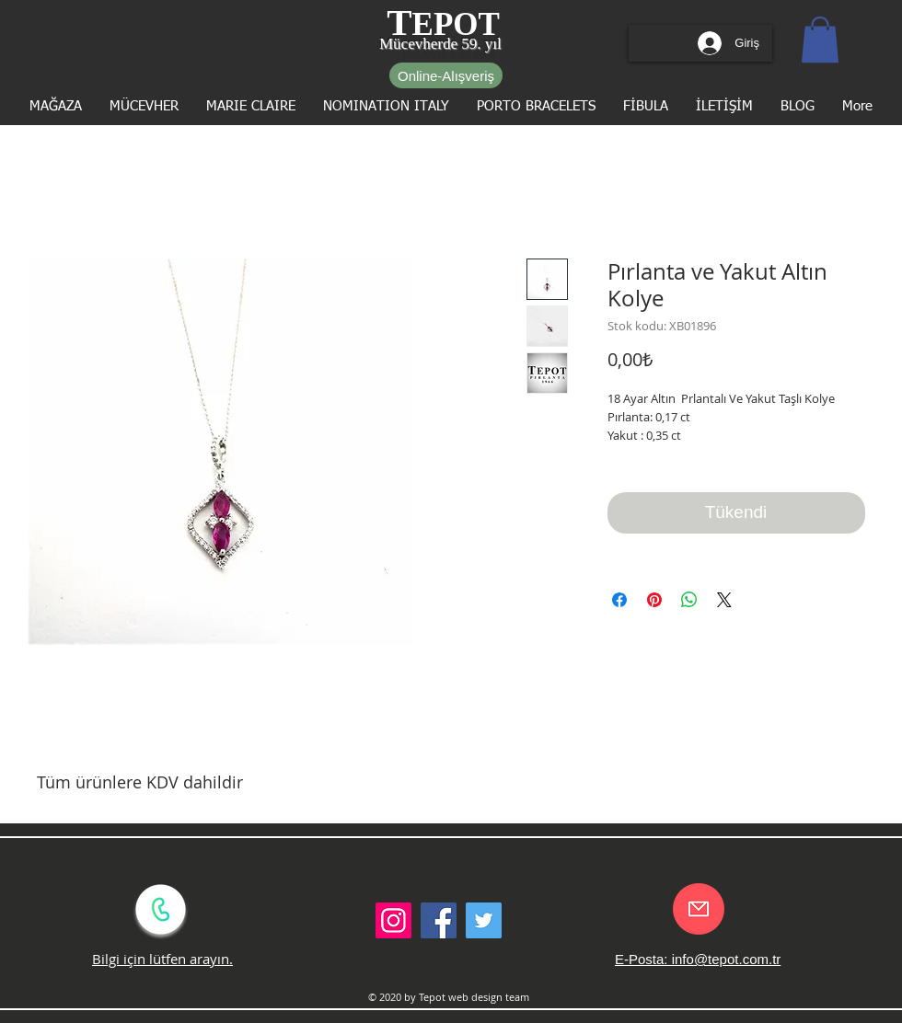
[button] (820, 40)
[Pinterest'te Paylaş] (654, 600)
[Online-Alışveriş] (446, 75)
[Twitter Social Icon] (484, 920)
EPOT (456, 24)
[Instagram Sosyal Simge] (393, 920)
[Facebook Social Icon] (439, 920)
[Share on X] (724, 600)
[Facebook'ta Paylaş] (619, 600)
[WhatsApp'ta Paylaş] (689, 600)
